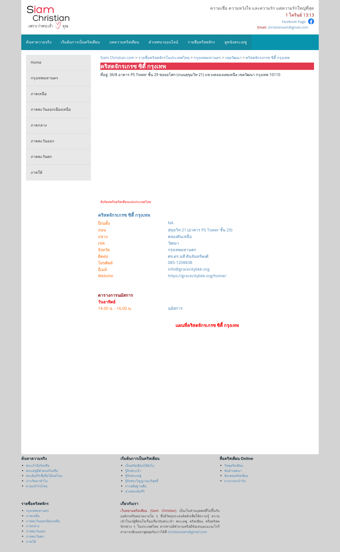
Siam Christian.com (117, 57)
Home (36, 62)
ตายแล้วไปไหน (36, 486)
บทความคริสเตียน (124, 42)
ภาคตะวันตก (41, 156)
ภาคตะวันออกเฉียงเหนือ (51, 109)
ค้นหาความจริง (38, 42)
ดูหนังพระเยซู (236, 42)
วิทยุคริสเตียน (233, 465)
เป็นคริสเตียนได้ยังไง (139, 465)
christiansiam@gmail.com (288, 27)
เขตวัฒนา (233, 57)
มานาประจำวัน (235, 481)
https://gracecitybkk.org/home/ (197, 275)
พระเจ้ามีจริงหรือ (37, 465)
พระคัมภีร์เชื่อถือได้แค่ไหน (44, 475)
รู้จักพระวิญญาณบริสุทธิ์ (141, 481)
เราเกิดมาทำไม (37, 481)
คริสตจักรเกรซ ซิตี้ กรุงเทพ (267, 57)
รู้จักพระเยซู (133, 475)
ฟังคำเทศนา (233, 470)
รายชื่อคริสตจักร (201, 42)
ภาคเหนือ (39, 93)
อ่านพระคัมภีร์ (134, 491)
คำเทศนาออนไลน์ (163, 42)
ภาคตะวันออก (42, 141)
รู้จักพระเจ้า (133, 470)
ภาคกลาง (39, 125)
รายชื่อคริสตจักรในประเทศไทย (164, 57)
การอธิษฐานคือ (135, 486)
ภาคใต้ (36, 172)
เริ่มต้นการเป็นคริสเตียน (80, 42)
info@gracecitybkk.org (188, 269)
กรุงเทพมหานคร (44, 78)
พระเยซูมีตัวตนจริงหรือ (42, 470)
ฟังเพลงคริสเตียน (236, 475)
